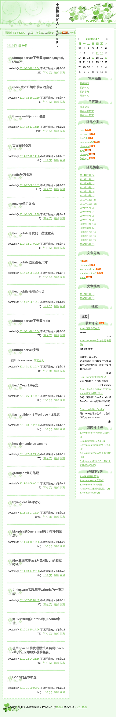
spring (83, 277)
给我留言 (84, 107)
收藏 (62, 72)
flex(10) (84, 138)
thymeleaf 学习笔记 (26, 502)
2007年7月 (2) (87, 219)
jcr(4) (82, 150)
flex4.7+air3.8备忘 (25, 385)
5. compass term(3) (90, 492)
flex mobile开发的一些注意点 (33, 233)
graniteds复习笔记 (25, 473)
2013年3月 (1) (87, 187)
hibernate (85, 146)
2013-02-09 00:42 (29, 483)
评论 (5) (47, 370)
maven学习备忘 (23, 204)
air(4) (82, 130)
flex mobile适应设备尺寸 (30, 262)
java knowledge (88, 269)
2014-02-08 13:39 (29, 214)
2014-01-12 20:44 (29, 366)
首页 (30, 32)
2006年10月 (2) (88, 240)
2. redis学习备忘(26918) (92, 441)
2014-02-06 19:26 (29, 272)
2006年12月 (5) (88, 232)
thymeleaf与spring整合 (29, 116)
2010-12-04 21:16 (29, 658)
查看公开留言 (87, 111)
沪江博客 (82, 707)
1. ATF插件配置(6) (89, 476)
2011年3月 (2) (87, 195)
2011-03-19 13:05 (29, 542)
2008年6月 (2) (87, 207)
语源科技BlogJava (15, 32)
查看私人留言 (87, 115)
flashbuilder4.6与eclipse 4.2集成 (35, 414)
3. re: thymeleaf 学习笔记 (93, 377)
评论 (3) (47, 335)
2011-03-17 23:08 (29, 571)
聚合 (59, 32)
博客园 (60, 707)
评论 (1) (47, 160)
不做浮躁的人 (57, 14)
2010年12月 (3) (88, 199)
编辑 (56, 72)
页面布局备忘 (21, 145)
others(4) (84, 154)
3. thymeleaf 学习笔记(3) (92, 484)
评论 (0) (47, 72)
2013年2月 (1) (87, 294)
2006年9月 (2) (87, 244)
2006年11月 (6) (88, 236)
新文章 (40, 32)
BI (81, 261)
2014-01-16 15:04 (29, 331)
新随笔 (50, 32)
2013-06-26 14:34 (29, 395)
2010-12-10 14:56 (29, 629)
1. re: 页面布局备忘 (90, 328)
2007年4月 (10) (88, 224)
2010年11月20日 (17, 45)
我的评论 (84, 87)
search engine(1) (88, 273)
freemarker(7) (87, 142)
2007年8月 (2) (87, 215)
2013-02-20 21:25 (29, 454)
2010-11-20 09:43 (29, 687)
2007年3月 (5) (87, 228)
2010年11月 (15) (88, 203)
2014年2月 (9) (87, 175)
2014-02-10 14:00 (29, 156)
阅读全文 (39, 360)
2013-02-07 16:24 (29, 512)
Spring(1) (84, 158)
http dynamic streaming (29, 443)
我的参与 (84, 91)
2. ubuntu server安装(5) (92, 480)
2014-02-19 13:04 (29, 68)
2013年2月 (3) (87, 191)
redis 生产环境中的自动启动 (32, 87)
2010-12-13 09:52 (29, 600)
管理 (72, 32)
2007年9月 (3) (87, 211)
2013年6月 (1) (87, 183)
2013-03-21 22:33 (29, 425)
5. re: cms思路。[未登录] (92, 409)
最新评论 (84, 95)
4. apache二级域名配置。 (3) (95, 488)
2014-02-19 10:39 (29, 97)
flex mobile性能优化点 (28, 291)
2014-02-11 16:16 (29, 126)
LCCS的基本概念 (24, 677)
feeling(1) (85, 134)
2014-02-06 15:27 (29, 302)
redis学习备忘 (22, 174)
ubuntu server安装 (25, 350)
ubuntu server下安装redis (31, 321)
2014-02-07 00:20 (29, 243)
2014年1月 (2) (87, 179)
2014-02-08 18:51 (29, 185)
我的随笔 (84, 83)
